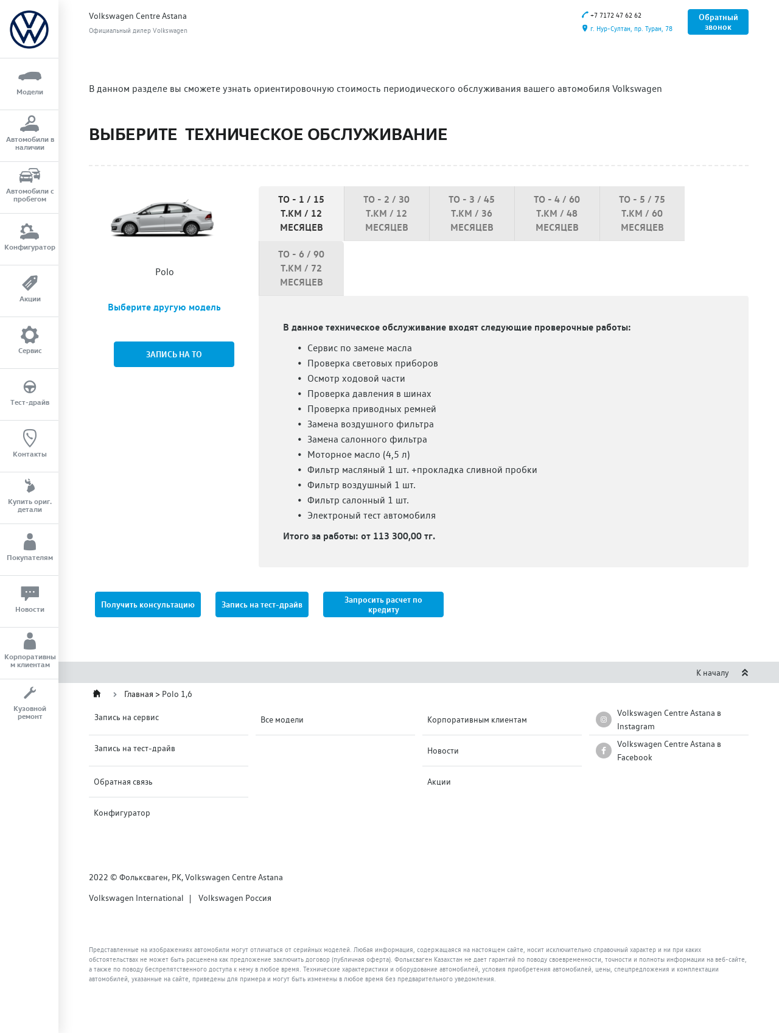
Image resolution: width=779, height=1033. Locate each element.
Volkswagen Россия (234, 898)
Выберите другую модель (164, 307)
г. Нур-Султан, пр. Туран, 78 (627, 29)
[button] (383, 604)
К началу (722, 673)
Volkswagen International (136, 898)
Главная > (143, 694)
